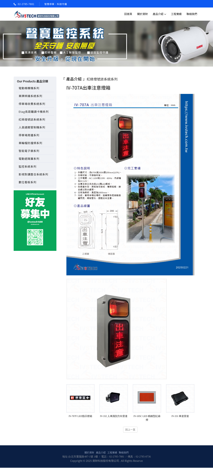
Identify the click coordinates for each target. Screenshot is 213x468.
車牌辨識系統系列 (30, 96)
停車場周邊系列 (29, 135)
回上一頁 (130, 429)
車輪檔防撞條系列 (30, 143)
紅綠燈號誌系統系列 (32, 119)
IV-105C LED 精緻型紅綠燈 (147, 418)
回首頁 (128, 14)
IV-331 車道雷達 (180, 416)
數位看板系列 (27, 182)
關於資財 (142, 14)
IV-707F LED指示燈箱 (80, 416)
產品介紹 (158, 14)
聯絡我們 (192, 14)
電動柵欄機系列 (29, 88)
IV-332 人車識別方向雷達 (113, 416)
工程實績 (176, 14)
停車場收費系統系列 (32, 104)
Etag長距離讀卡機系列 (34, 112)
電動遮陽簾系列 (29, 159)
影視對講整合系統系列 (33, 174)
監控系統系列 (27, 166)
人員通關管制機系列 (32, 127)
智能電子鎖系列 (29, 151)
